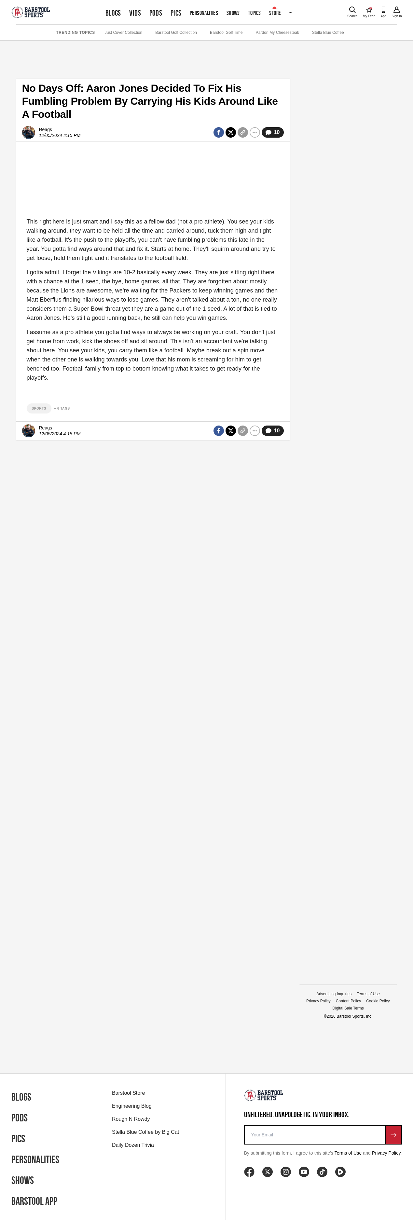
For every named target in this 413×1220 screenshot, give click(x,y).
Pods (155, 13)
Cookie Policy (378, 1001)
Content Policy (348, 1001)
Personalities (204, 13)
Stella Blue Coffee (328, 32)
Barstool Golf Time (226, 32)
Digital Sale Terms (348, 1008)
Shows (233, 13)
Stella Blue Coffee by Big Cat (145, 1132)
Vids (135, 13)
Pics (176, 13)
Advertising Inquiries (333, 994)
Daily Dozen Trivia (133, 1145)
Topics (254, 13)
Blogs (113, 13)
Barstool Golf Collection (176, 32)
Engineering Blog (132, 1106)
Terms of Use (368, 994)
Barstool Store (128, 1093)
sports (39, 408)
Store (275, 13)
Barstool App (34, 1201)
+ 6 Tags (62, 408)
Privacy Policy (318, 1001)
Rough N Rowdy (131, 1119)
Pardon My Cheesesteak (277, 32)
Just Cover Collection (123, 32)
